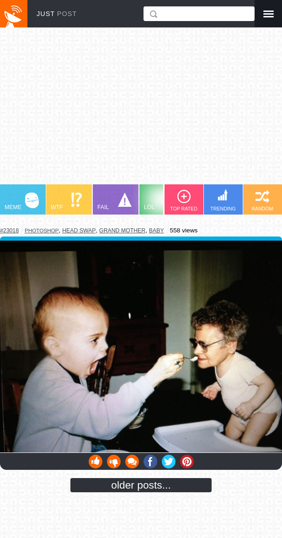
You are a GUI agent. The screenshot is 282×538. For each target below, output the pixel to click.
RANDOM (262, 200)
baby (156, 230)
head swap (79, 230)
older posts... (141, 485)
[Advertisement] (141, 110)
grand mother (122, 230)
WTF (66, 201)
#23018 (9, 230)
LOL (161, 201)
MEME (22, 201)
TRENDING (223, 200)
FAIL (114, 201)
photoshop (42, 230)
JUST (57, 13)
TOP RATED (183, 200)
